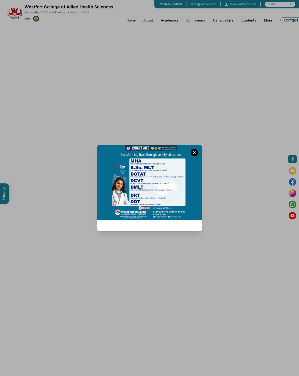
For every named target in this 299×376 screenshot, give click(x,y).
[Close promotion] (194, 152)
